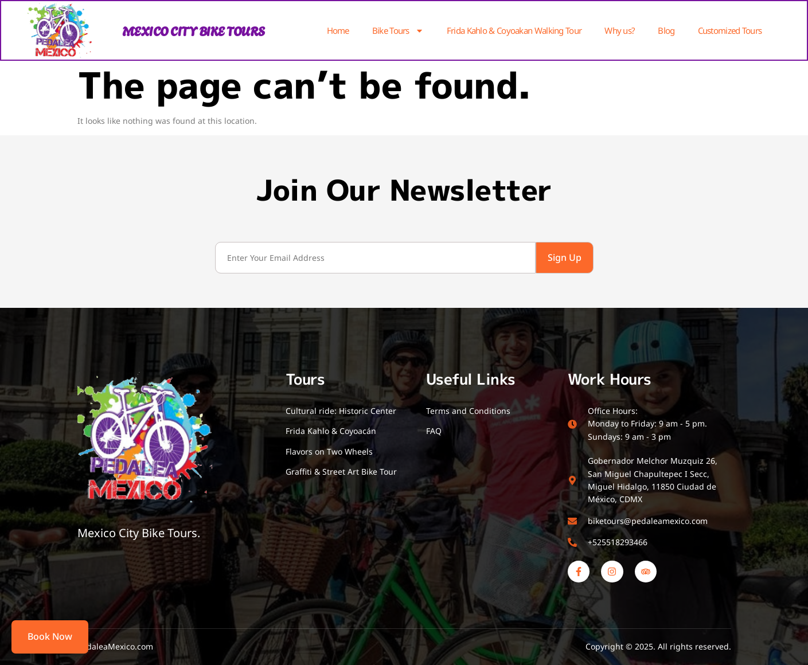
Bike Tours (398, 31)
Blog (666, 30)
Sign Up (564, 257)
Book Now (50, 636)
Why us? (619, 30)
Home (338, 30)
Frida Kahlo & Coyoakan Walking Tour (514, 30)
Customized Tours (730, 30)
